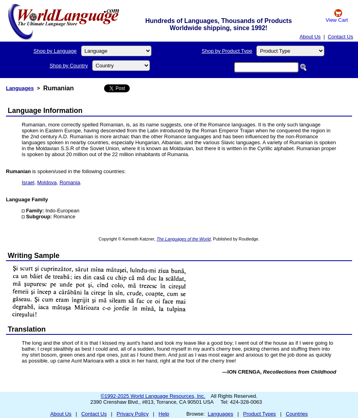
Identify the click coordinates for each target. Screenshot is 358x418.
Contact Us (340, 37)
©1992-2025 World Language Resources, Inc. (153, 396)
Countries (297, 414)
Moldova (47, 182)
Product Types (259, 414)
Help (164, 414)
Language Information (45, 111)
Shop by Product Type (227, 51)
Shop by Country (68, 66)
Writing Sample (34, 256)
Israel (28, 182)
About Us (309, 37)
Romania (69, 182)
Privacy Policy (133, 414)
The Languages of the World (184, 239)
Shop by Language (55, 51)
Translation (27, 329)
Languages (20, 88)
